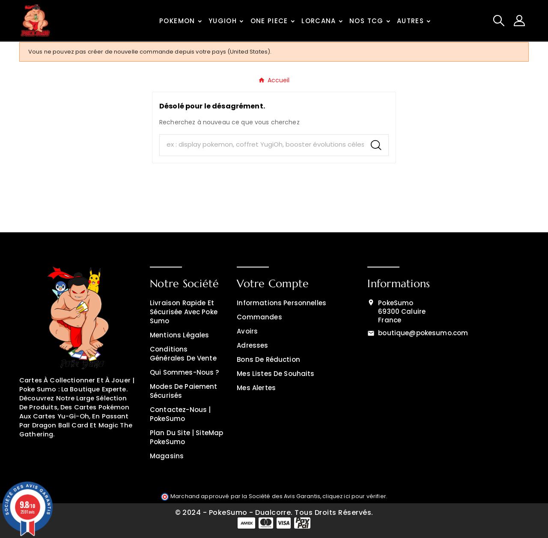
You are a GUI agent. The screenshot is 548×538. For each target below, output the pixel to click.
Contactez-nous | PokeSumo (180, 414)
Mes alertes (256, 387)
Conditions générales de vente (183, 354)
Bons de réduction (268, 359)
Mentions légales (179, 335)
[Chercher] (262, 145)
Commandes (259, 317)
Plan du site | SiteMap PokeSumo (186, 437)
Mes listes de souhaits (275, 373)
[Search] (376, 145)
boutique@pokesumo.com (423, 332)
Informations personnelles (281, 302)
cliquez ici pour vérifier (354, 496)
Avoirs (247, 331)
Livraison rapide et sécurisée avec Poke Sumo (183, 311)
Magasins (167, 455)
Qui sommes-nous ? (184, 372)
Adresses (252, 345)
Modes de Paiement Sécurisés (183, 391)
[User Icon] (519, 20)
